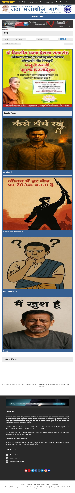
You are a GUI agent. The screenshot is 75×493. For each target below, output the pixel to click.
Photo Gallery (45, 484)
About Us (29, 484)
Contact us (55, 484)
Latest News (36, 2)
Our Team (37, 484)
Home (4, 30)
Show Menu (37, 16)
